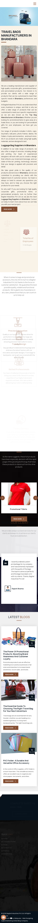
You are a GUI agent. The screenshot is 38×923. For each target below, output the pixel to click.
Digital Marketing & (7, 921)
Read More (9, 209)
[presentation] (2, 498)
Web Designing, (27, 918)
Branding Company (21, 921)
